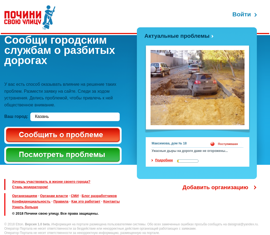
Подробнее (164, 160)
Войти (241, 14)
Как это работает (85, 201)
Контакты (111, 201)
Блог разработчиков (99, 196)
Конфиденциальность (31, 201)
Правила (60, 201)
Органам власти (54, 196)
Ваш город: (16, 116)
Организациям (24, 196)
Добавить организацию (215, 187)
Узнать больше (25, 207)
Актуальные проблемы (177, 36)
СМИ (75, 196)
